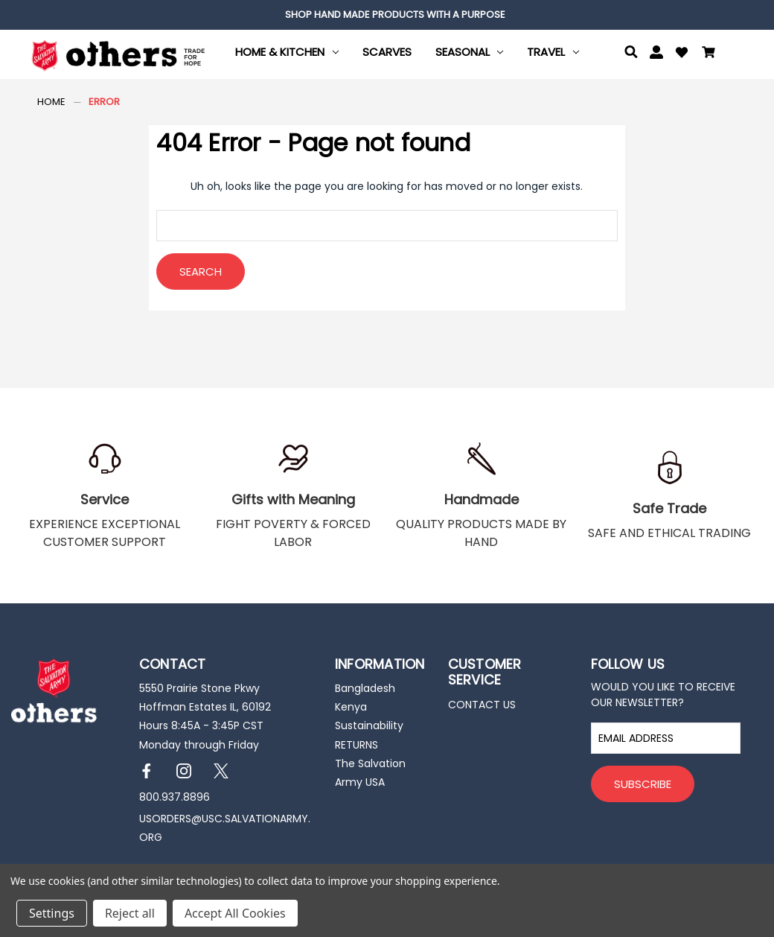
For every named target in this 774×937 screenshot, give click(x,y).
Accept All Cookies (235, 913)
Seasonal (469, 52)
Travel (553, 52)
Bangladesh (365, 688)
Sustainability (369, 725)
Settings (51, 913)
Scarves (387, 52)
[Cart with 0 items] (708, 54)
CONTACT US (482, 704)
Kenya (351, 706)
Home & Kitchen (287, 52)
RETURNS (356, 744)
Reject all (130, 913)
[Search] (631, 54)
